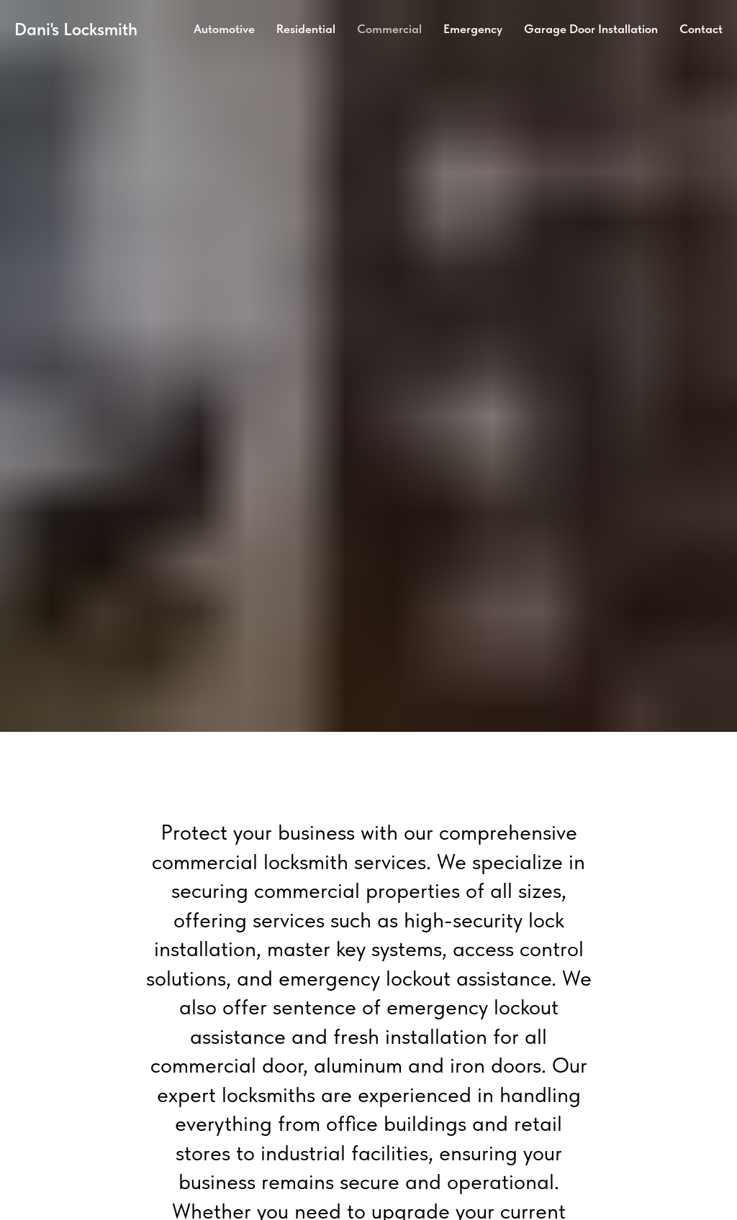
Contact (701, 29)
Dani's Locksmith (75, 29)
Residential (305, 29)
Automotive (224, 29)
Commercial (389, 29)
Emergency (472, 29)
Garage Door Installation (591, 29)
